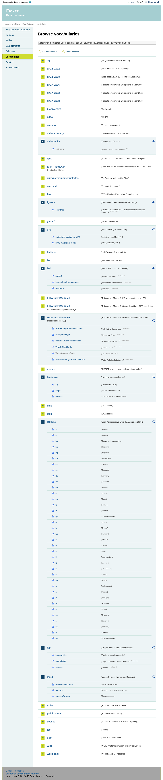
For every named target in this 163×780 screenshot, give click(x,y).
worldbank (53, 754)
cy (56, 464)
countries (59, 210)
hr (56, 528)
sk (56, 626)
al (56, 429)
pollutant (59, 288)
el (56, 493)
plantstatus (60, 661)
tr (56, 632)
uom (49, 737)
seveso (51, 721)
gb (56, 516)
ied (48, 268)
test (49, 729)
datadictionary (55, 133)
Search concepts (72, 52)
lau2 (49, 413)
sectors (58, 667)
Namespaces (12, 67)
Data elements (13, 46)
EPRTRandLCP (56, 166)
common (52, 125)
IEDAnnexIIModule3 (58, 306)
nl (56, 586)
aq (48, 60)
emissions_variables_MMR (67, 237)
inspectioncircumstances (67, 282)
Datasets (10, 35)
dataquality (53, 141)
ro (56, 603)
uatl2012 (59, 396)
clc (56, 385)
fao (49, 194)
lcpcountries (61, 655)
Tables (9, 40)
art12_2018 (53, 76)
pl (56, 592)
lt (56, 563)
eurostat (52, 186)
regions (58, 690)
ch (56, 458)
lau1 (49, 405)
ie (56, 539)
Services (10, 62)
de (56, 476)
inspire (51, 369)
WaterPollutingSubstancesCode (70, 359)
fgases (51, 202)
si (56, 621)
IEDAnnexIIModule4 (58, 317)
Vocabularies (12, 57)
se (56, 615)
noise (50, 705)
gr (56, 522)
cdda (50, 117)
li (55, 557)
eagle (57, 390)
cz (56, 470)
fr (56, 510)
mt (56, 580)
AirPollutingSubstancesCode (68, 328)
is (56, 545)
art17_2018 (53, 101)
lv (56, 574)
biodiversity (54, 109)
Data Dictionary (29, 24)
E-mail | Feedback (15, 771)
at (56, 435)
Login (133, 2)
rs (56, 609)
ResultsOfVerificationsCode (68, 341)
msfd (50, 677)
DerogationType (62, 334)
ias (48, 260)
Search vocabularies (50, 52)
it (56, 551)
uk (56, 638)
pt (56, 597)
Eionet (17, 24)
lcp (48, 647)
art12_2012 (53, 68)
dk (56, 481)
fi (56, 505)
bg (56, 452)
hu (56, 534)
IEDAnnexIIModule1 (58, 298)
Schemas (10, 51)
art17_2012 (53, 93)
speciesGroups (62, 696)
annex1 (58, 276)
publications (54, 713)
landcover (53, 377)
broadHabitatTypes (64, 684)
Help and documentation (18, 29)
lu (56, 568)
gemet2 (51, 221)
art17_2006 (53, 84)
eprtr (49, 158)
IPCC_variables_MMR (65, 243)
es (56, 499)
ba (56, 441)
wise (49, 746)
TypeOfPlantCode (63, 347)
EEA (18, 2)
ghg (49, 229)
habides (51, 252)
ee (56, 487)
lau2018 (51, 422)
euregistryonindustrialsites (62, 178)
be (56, 447)
